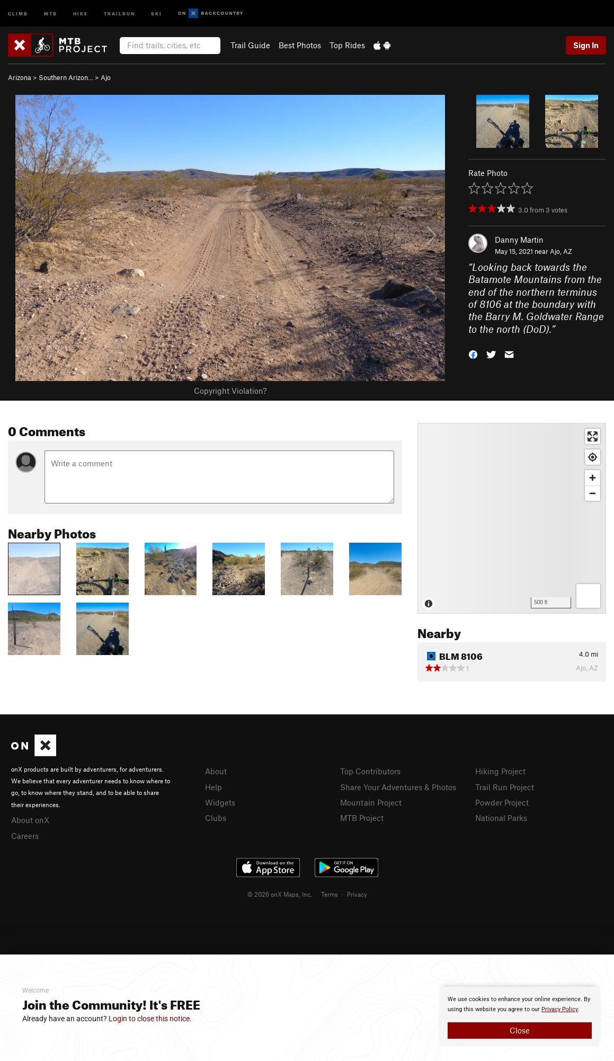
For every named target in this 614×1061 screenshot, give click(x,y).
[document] (520, 1016)
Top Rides (347, 45)
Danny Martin (519, 239)
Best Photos (300, 45)
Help (213, 787)
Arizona (19, 77)
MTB (50, 13)
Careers (25, 836)
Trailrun (119, 13)
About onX (30, 820)
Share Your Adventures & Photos (398, 787)
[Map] (512, 518)
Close (520, 1030)
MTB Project (362, 818)
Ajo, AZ (561, 251)
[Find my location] (592, 457)
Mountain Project (371, 802)
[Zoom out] (592, 493)
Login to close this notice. (150, 1018)
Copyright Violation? (230, 390)
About (216, 771)
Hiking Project (500, 771)
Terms (329, 894)
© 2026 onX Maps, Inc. (279, 894)
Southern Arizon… (66, 77)
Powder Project (502, 802)
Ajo (106, 77)
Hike (80, 13)
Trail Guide (250, 45)
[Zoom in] (592, 477)
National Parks (501, 818)
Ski (156, 13)
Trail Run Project (504, 787)
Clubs (215, 818)
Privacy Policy (559, 1009)
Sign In (586, 45)
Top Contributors (370, 771)
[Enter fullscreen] (592, 436)
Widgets (220, 802)
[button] (473, 354)
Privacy (357, 894)
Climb (18, 13)
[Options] (588, 596)
